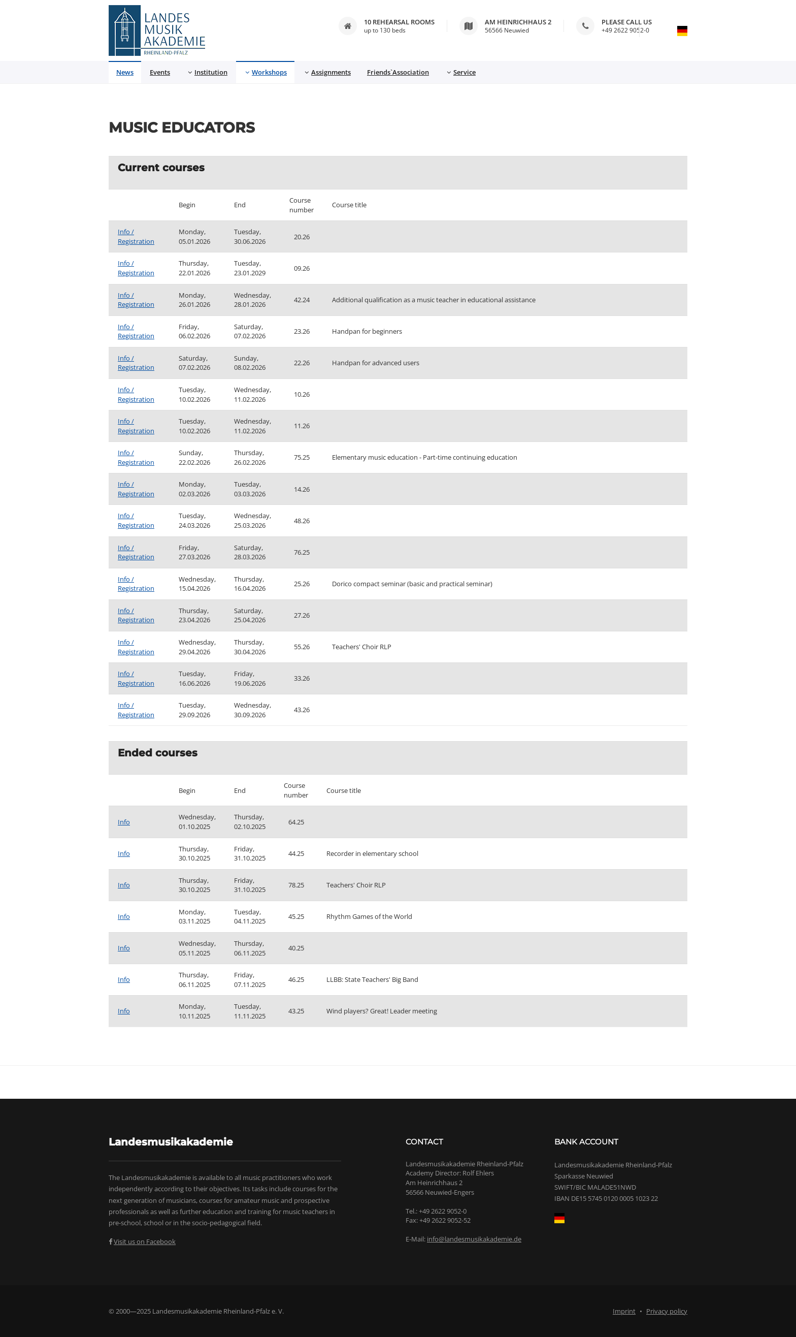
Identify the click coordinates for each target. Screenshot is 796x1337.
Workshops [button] (266, 72)
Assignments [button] (328, 72)
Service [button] (461, 72)
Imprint (624, 1311)
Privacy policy (666, 1311)
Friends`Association (398, 72)
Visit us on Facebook (145, 1241)
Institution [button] (207, 72)
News (125, 72)
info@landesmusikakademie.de (474, 1239)
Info (124, 821)
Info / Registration (136, 236)
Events (160, 72)
